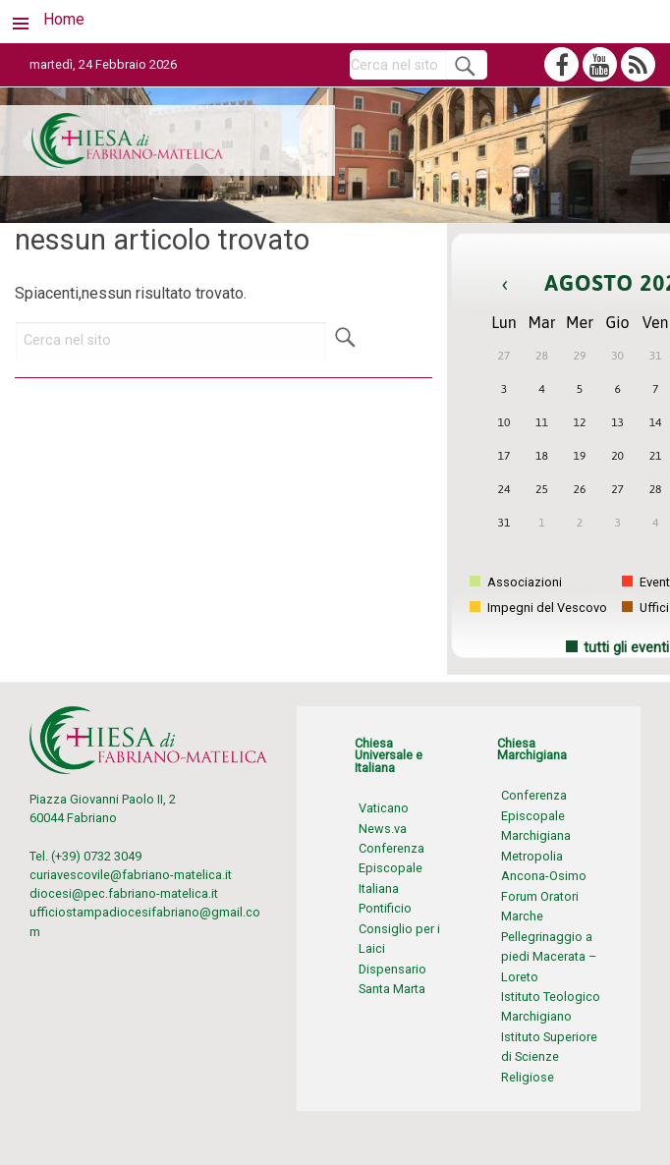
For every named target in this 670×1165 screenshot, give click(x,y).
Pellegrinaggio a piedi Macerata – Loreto (548, 956)
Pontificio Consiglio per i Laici (399, 928)
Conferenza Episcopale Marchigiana (536, 815)
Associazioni (516, 582)
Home (63, 19)
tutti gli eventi (626, 647)
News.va (383, 828)
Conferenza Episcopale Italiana (391, 868)
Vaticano (384, 808)
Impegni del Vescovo (538, 607)
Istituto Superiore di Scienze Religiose (549, 1056)
